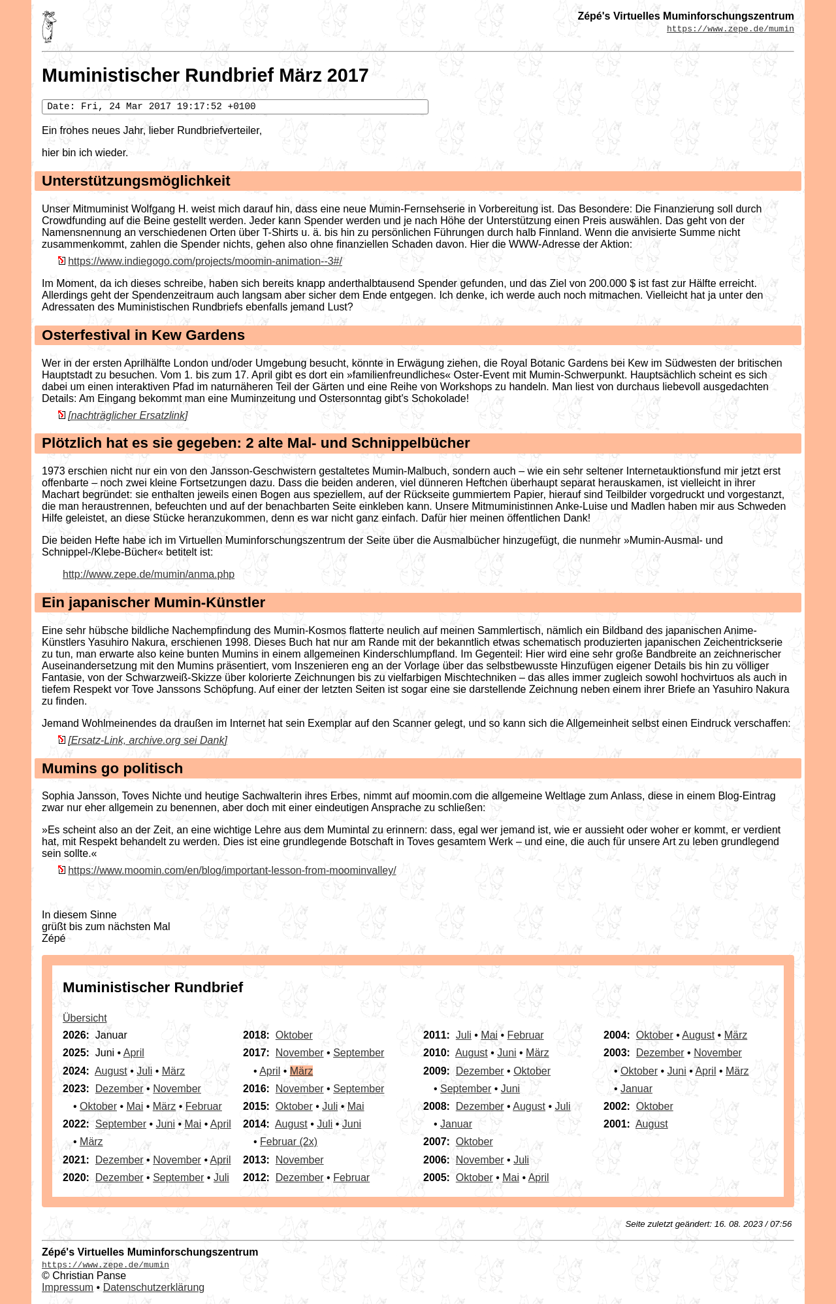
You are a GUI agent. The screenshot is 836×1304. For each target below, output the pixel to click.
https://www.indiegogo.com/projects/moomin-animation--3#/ (205, 261)
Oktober (98, 1106)
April (133, 1052)
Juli (144, 1071)
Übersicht (85, 1018)
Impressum (67, 1287)
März (173, 1071)
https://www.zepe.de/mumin (730, 28)
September (120, 1123)
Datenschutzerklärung (154, 1287)
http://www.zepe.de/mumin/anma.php (148, 574)
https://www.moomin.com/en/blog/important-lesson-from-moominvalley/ (232, 870)
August (111, 1071)
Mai (134, 1106)
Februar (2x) (288, 1141)
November (177, 1088)
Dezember (119, 1088)
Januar (456, 1123)
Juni (165, 1123)
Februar (203, 1106)
